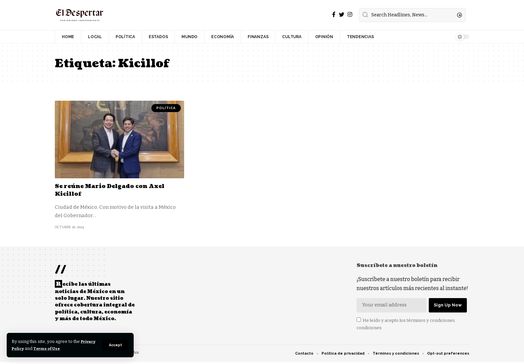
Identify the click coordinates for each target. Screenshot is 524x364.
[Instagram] (350, 14)
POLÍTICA (166, 108)
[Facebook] (334, 14)
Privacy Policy (27, 348)
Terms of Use (67, 348)
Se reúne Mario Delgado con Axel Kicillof (114, 190)
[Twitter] (341, 14)
